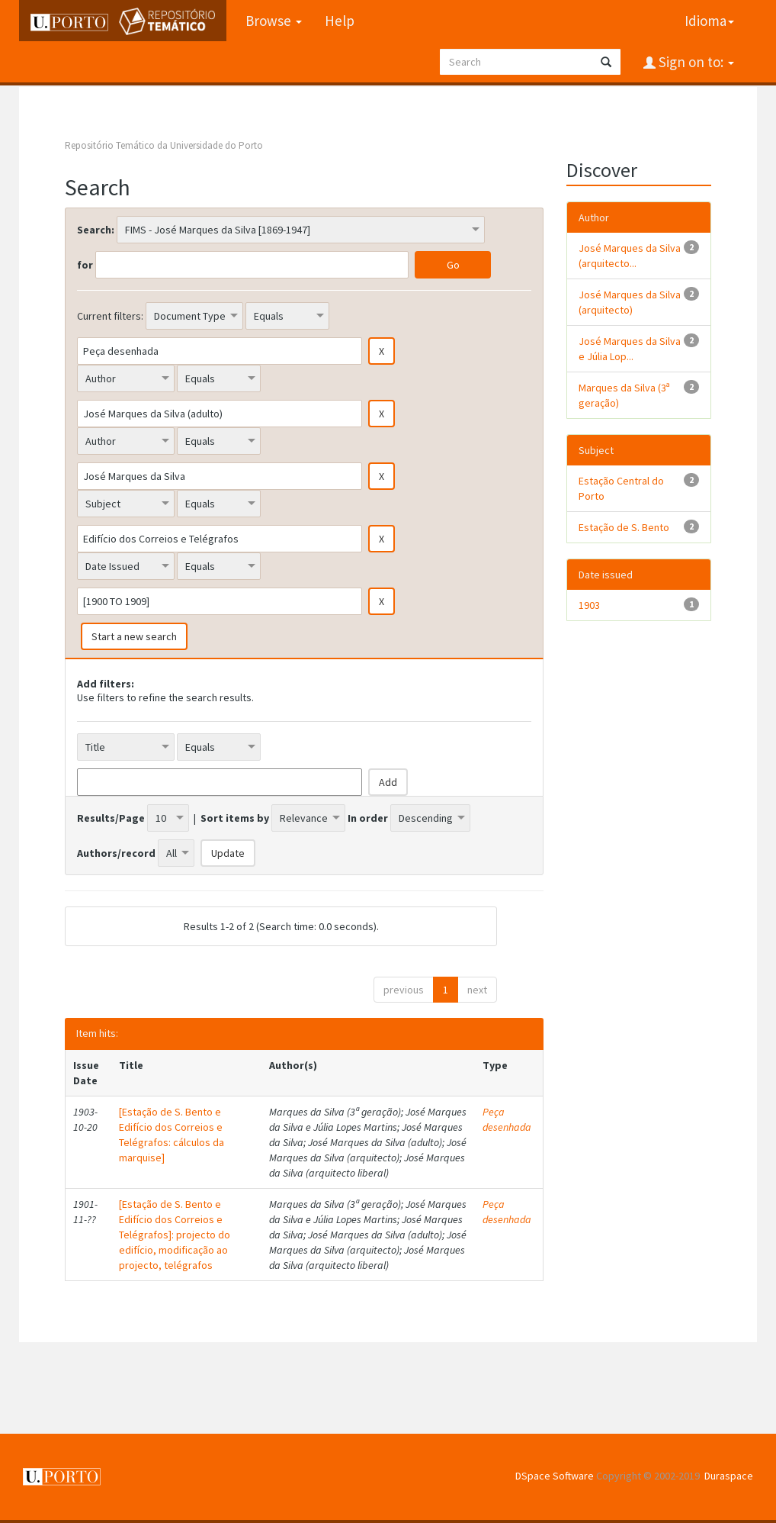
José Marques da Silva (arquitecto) (630, 302)
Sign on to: (695, 62)
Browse (273, 20)
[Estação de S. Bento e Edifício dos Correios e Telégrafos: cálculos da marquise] (171, 1134)
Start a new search (134, 636)
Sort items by (234, 818)
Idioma (709, 20)
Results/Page (111, 818)
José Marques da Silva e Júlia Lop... (630, 348)
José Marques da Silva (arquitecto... (630, 255)
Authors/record (116, 853)
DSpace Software (554, 1476)
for (85, 265)
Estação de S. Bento (624, 527)
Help (339, 20)
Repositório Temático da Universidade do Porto (164, 145)
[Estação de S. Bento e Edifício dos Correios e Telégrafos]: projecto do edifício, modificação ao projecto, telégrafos (174, 1234)
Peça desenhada (507, 1119)
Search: (95, 230)
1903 (589, 605)
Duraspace (728, 1476)
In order (368, 818)
